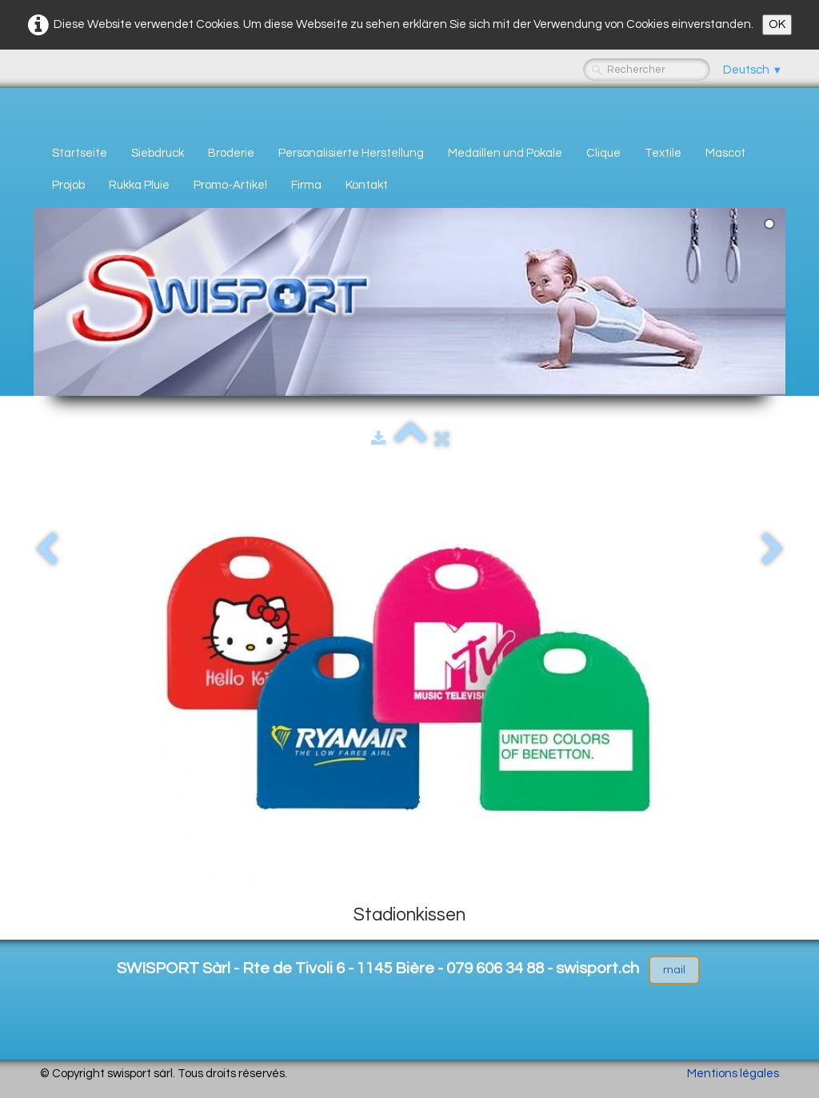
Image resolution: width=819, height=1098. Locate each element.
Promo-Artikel (230, 185)
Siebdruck (157, 153)
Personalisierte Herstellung (351, 153)
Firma (306, 185)
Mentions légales (733, 1074)
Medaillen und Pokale (505, 153)
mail (674, 970)
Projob (68, 185)
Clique (603, 153)
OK (777, 24)
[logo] (46, 110)
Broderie (231, 153)
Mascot (725, 153)
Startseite (79, 153)
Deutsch (752, 70)
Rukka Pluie (139, 185)
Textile (663, 153)
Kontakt (367, 185)
